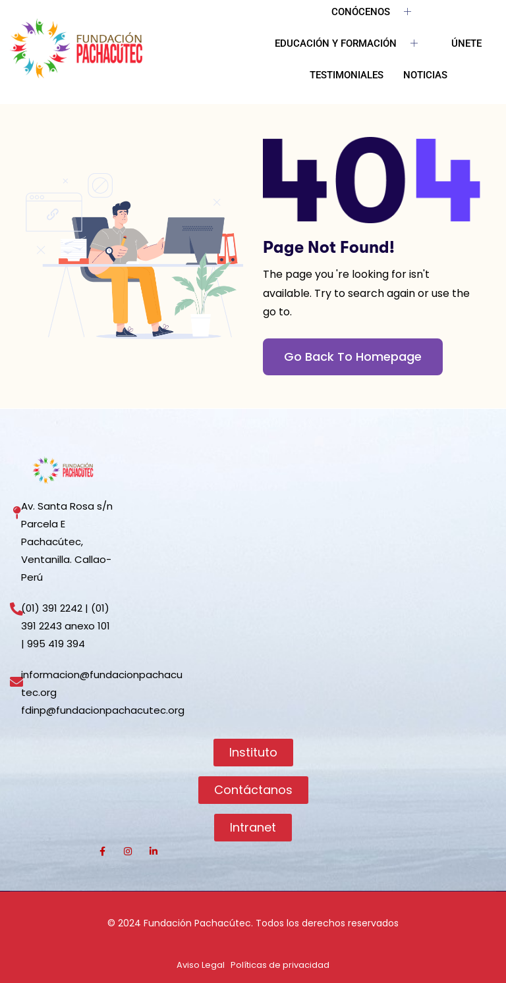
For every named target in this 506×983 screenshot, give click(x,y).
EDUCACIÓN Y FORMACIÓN (351, 44)
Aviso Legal (201, 965)
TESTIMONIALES (346, 75)
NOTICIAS (425, 75)
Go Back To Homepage (353, 356)
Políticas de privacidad (280, 965)
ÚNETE (466, 43)
